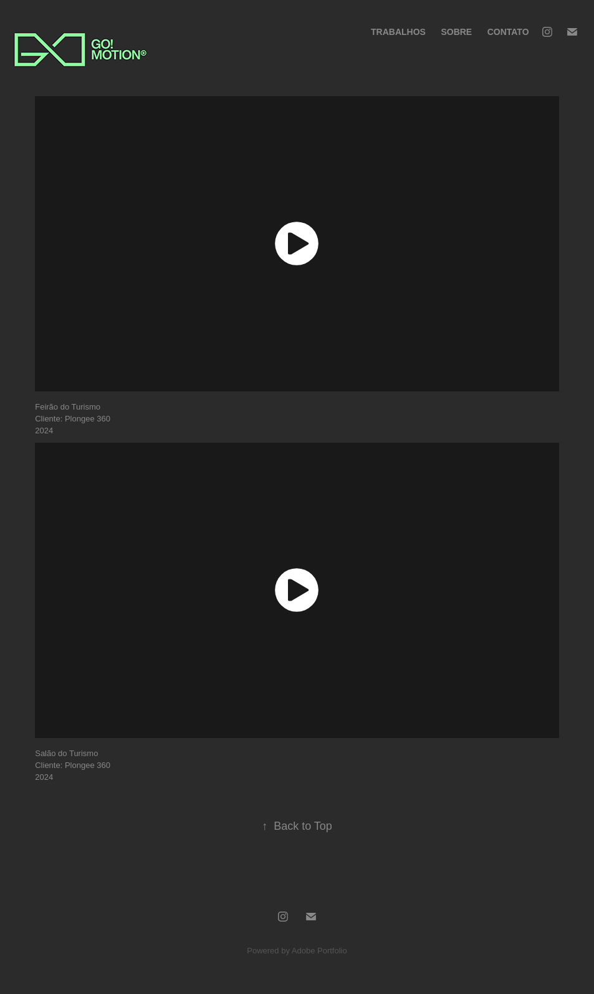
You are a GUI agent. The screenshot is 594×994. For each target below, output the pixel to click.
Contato (508, 32)
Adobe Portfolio (319, 950)
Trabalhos (398, 32)
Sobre (456, 32)
